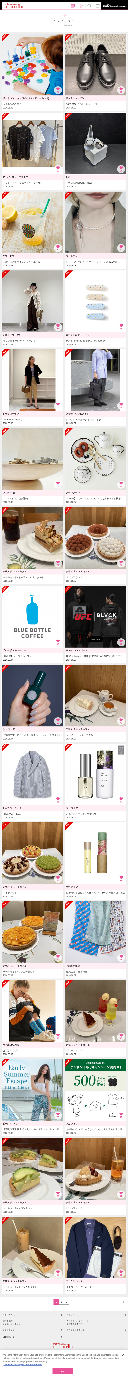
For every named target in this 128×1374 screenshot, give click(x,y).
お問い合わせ (72, 1315)
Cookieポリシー (9, 1337)
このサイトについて (75, 1330)
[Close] (122, 1363)
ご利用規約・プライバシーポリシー (12, 1322)
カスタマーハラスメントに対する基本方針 (77, 1322)
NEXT (122, 1301)
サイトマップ (8, 1330)
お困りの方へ (8, 1315)
